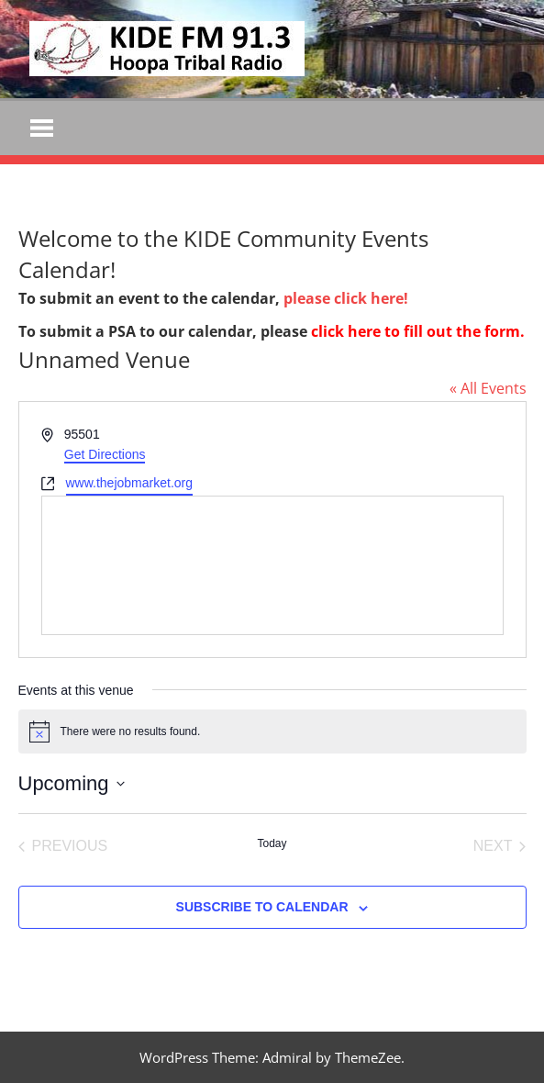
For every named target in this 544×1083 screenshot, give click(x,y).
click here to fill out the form (415, 331)
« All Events (488, 388)
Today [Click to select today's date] (271, 843)
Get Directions (105, 454)
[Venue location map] (272, 565)
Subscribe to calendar (262, 907)
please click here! (345, 298)
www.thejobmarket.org (130, 482)
